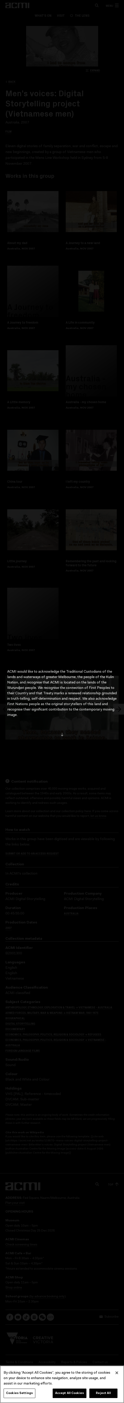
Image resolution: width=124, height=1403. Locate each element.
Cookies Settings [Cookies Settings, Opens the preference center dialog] (19, 1394)
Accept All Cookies (69, 1394)
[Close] (117, 1374)
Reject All (103, 1394)
